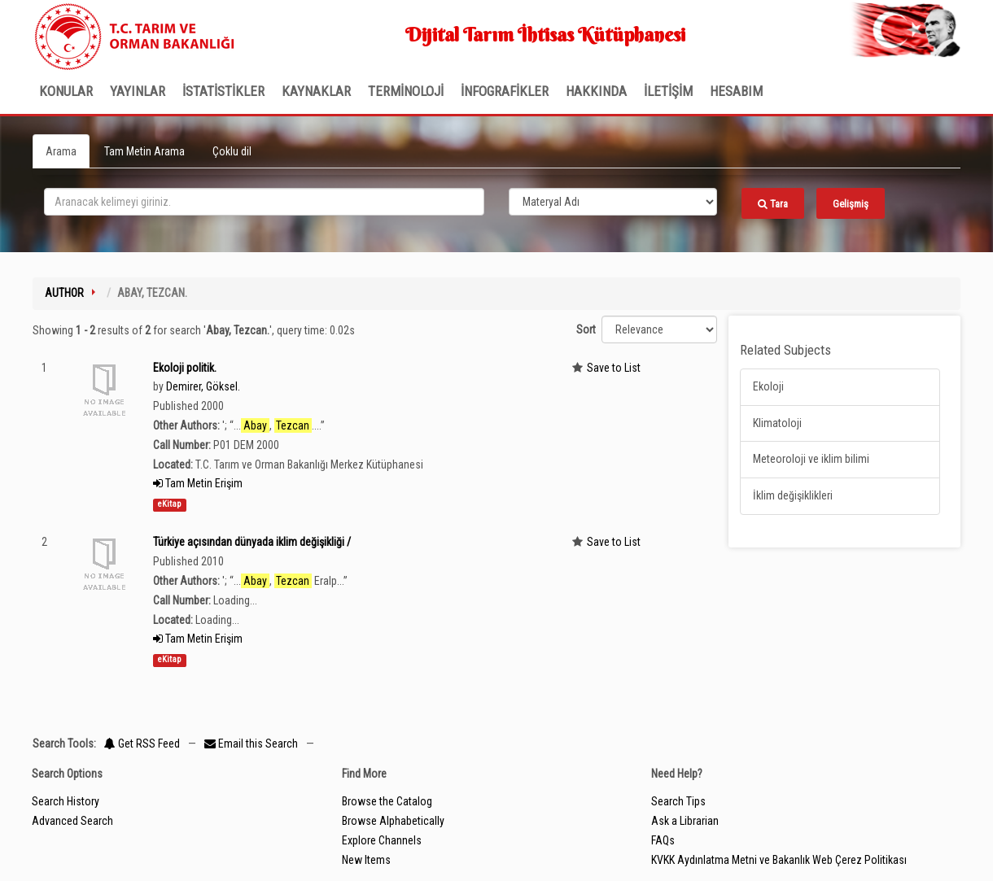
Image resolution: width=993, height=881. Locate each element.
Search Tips (678, 801)
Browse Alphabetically (393, 820)
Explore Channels (382, 840)
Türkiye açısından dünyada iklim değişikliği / (252, 541)
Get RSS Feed (142, 743)
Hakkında (596, 91)
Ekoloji (768, 386)
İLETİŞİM (668, 91)
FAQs (663, 840)
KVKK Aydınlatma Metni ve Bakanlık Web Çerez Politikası (779, 859)
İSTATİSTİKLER (223, 91)
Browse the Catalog (387, 801)
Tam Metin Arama (144, 151)
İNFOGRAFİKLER (505, 91)
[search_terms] (264, 202)
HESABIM (736, 91)
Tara (773, 204)
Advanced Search (72, 820)
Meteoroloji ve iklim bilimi (811, 458)
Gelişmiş (850, 204)
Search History (65, 801)
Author (64, 292)
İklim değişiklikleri (793, 495)
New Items (366, 859)
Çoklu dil (232, 151)
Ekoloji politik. (185, 367)
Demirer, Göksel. (203, 386)
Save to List (614, 367)
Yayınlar (137, 91)
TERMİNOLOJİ (406, 91)
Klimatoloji (777, 423)
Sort (586, 329)
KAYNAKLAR (316, 91)
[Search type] (613, 202)
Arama (61, 151)
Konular (66, 91)
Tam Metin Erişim (198, 483)
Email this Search (252, 743)
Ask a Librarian (685, 820)
